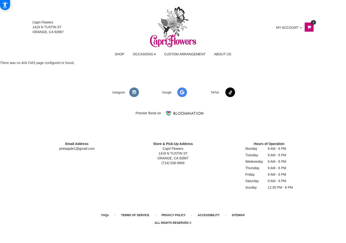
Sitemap (238, 215)
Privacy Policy (173, 215)
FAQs (105, 215)
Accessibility (209, 215)
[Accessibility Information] (5, 5)
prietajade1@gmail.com (76, 148)
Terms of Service (135, 215)
